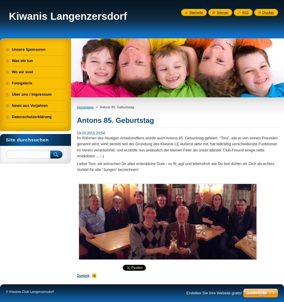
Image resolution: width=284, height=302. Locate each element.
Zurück (83, 275)
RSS (245, 12)
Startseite (196, 12)
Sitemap (222, 12)
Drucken (268, 12)
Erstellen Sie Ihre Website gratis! (214, 293)
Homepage (85, 107)
